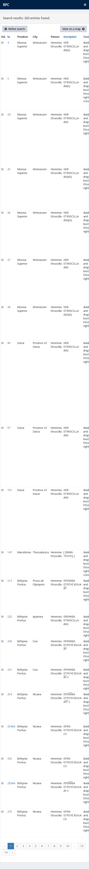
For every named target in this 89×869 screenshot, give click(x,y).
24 (8, 114)
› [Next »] (12, 852)
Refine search (15, 29)
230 (9, 641)
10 (67, 846)
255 (9, 758)
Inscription (70, 37)
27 (8, 260)
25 (8, 169)
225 (9, 616)
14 (5, 852)
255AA (11, 783)
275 (9, 811)
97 (8, 428)
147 (9, 552)
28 (8, 307)
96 (8, 343)
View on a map (73, 29)
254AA (11, 726)
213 (9, 580)
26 (8, 212)
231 (9, 669)
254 (9, 694)
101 (9, 490)
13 (81, 846)
